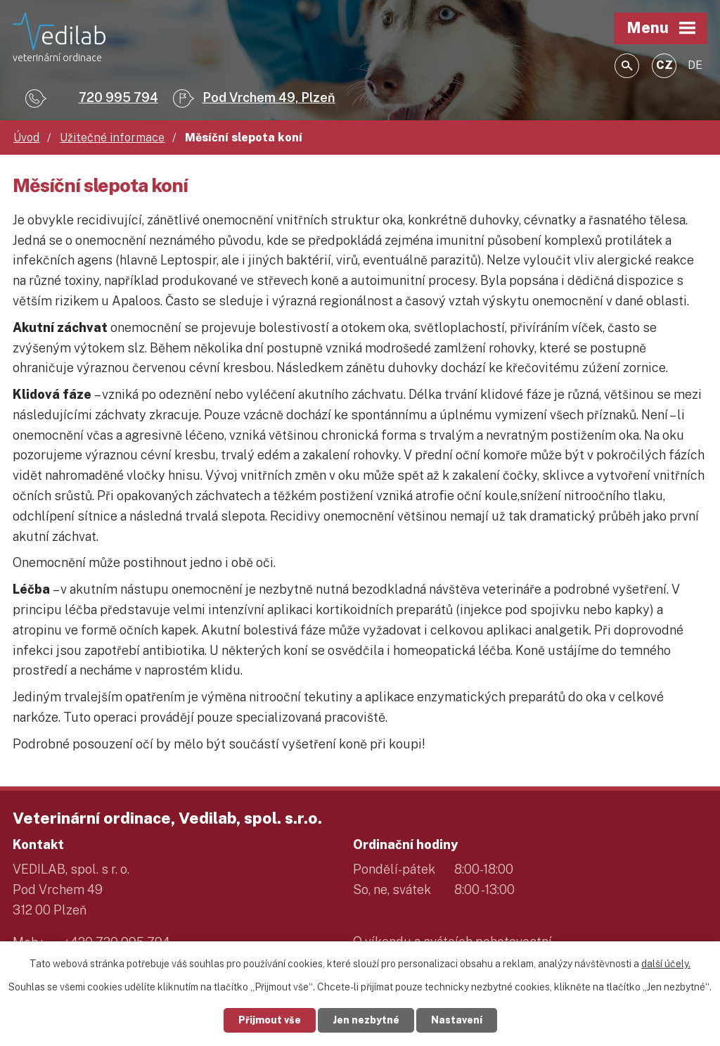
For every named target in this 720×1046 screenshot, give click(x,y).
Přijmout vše (269, 1020)
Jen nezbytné (366, 1020)
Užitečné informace (112, 137)
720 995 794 (118, 97)
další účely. (665, 963)
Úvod (26, 137)
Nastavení (456, 1020)
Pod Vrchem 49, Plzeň (268, 97)
